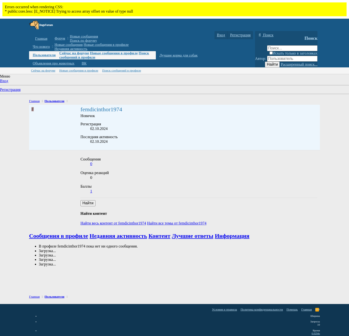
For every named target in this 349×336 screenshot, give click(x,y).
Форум (60, 38)
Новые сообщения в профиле (106, 45)
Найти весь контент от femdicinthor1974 (113, 223)
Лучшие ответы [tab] (192, 236)
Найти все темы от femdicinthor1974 (176, 223)
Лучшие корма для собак (178, 55)
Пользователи (44, 55)
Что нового (41, 46)
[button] (68, 38)
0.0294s (315, 333)
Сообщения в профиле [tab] (58, 236)
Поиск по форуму (83, 40)
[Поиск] (265, 35)
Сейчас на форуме (74, 53)
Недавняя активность (71, 49)
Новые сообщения (84, 36)
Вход (4, 81)
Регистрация (10, 90)
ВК (84, 63)
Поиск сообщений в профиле (121, 70)
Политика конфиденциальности (261, 309)
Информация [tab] (232, 236)
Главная (41, 38)
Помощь (292, 309)
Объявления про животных (53, 63)
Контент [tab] (159, 236)
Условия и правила (224, 309)
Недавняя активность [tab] (118, 236)
